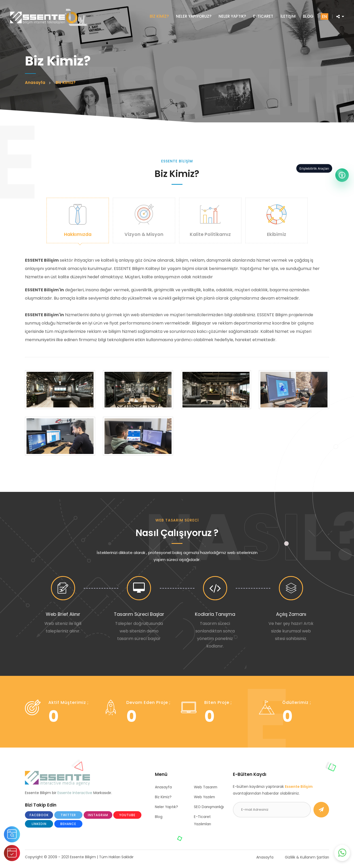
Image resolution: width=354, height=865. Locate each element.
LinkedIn (39, 824)
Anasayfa (163, 787)
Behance (68, 824)
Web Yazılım (205, 797)
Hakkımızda (78, 220)
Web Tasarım (206, 787)
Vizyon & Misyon (144, 220)
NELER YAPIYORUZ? (193, 16)
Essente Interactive (74, 793)
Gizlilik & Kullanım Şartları (307, 857)
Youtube (127, 815)
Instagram (98, 815)
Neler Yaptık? (166, 807)
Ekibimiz (276, 220)
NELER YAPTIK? (231, 16)
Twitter (68, 815)
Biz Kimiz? (163, 797)
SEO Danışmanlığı (209, 807)
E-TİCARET (263, 16)
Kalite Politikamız (210, 220)
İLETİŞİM (287, 16)
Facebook (39, 815)
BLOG (307, 16)
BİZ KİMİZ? (158, 16)
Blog (158, 817)
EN (324, 17)
